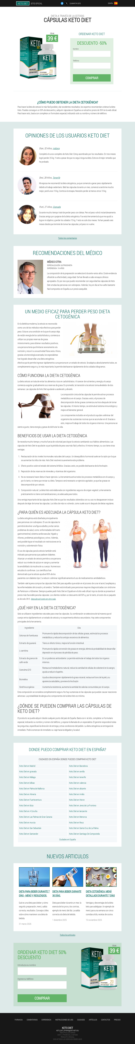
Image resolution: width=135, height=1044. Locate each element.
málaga (56, 148)
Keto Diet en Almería (27, 794)
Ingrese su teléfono (25, 979)
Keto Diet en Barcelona (78, 765)
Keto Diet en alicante (77, 788)
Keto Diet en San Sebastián (30, 828)
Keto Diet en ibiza (26, 805)
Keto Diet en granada (27, 771)
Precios (117, 1019)
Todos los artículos (67, 934)
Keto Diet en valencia (77, 782)
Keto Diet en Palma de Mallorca (31, 788)
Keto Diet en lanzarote (78, 811)
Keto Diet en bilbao (27, 782)
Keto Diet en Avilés (76, 794)
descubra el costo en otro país (43, 598)
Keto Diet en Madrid (27, 765)
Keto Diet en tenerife (77, 777)
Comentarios (32, 1019)
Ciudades (81, 1019)
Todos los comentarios (67, 238)
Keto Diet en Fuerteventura (30, 799)
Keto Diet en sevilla (77, 771)
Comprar (91, 78)
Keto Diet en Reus (76, 822)
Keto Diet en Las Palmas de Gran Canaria (35, 816)
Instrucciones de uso (64, 1019)
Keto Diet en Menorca (78, 816)
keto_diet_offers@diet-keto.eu (67, 1030)
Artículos (93, 1019)
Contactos (105, 1019)
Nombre (76, 49)
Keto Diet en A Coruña (28, 811)
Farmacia (19, 1019)
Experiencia (46, 1019)
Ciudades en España (67, 839)
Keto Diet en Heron (77, 799)
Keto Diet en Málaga (27, 777)
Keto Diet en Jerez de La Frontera (82, 805)
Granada (57, 206)
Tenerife (56, 177)
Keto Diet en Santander (28, 833)
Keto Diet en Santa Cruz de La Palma (83, 828)
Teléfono (76, 61)
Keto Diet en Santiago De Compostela (84, 833)
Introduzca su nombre (27, 965)
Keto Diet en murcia (27, 822)
